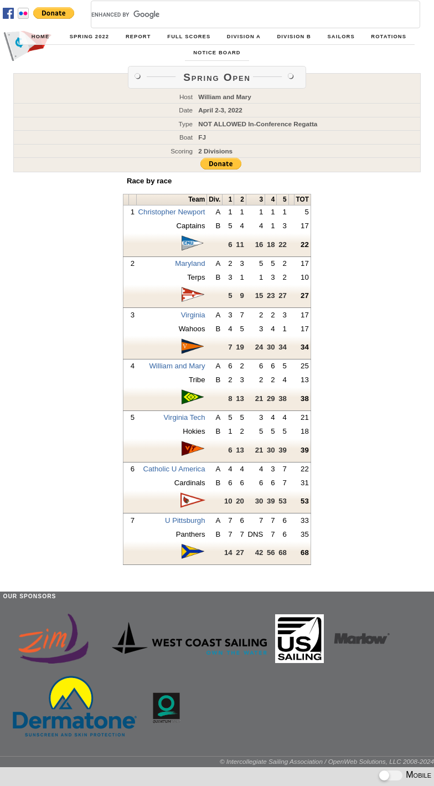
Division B (294, 36)
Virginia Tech (184, 417)
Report (138, 36)
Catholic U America (174, 469)
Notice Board (216, 52)
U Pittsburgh (185, 520)
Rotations (388, 36)
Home (40, 36)
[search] (242, 14)
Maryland (190, 263)
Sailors (341, 36)
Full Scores (188, 36)
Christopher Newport (171, 212)
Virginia (193, 315)
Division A (244, 36)
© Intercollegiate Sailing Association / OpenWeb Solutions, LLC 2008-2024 (327, 761)
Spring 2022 (89, 36)
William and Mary (177, 366)
